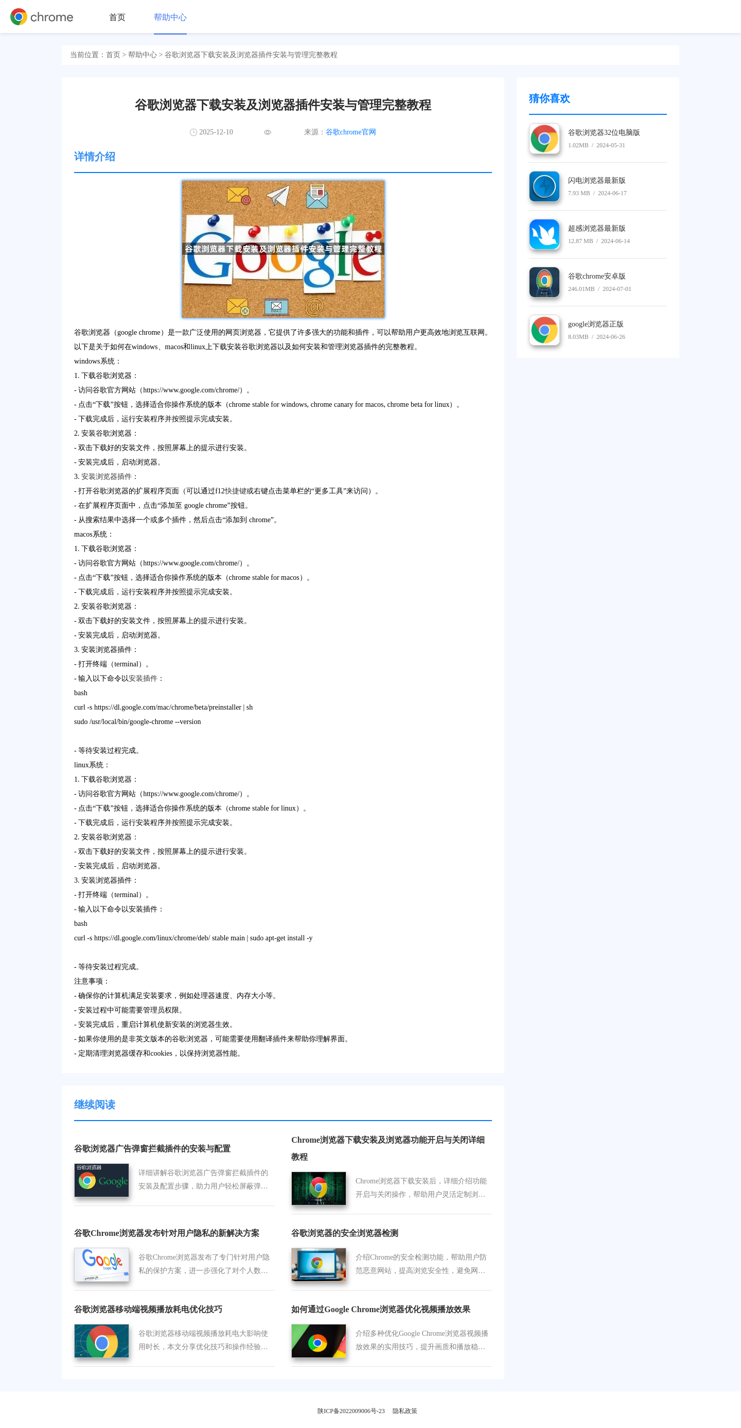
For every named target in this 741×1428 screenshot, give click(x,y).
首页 (117, 17)
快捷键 (235, 491)
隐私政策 (405, 1411)
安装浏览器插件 (106, 476)
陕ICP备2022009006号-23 (351, 1411)
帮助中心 (170, 17)
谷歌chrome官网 (351, 132)
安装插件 (143, 678)
